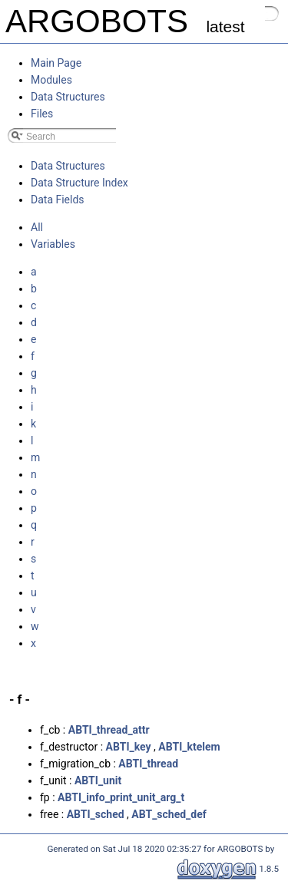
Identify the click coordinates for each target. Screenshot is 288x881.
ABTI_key (128, 747)
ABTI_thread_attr (109, 730)
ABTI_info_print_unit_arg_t (121, 797)
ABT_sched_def (169, 814)
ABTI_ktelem (189, 747)
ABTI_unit (97, 780)
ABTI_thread (148, 763)
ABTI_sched (95, 814)
